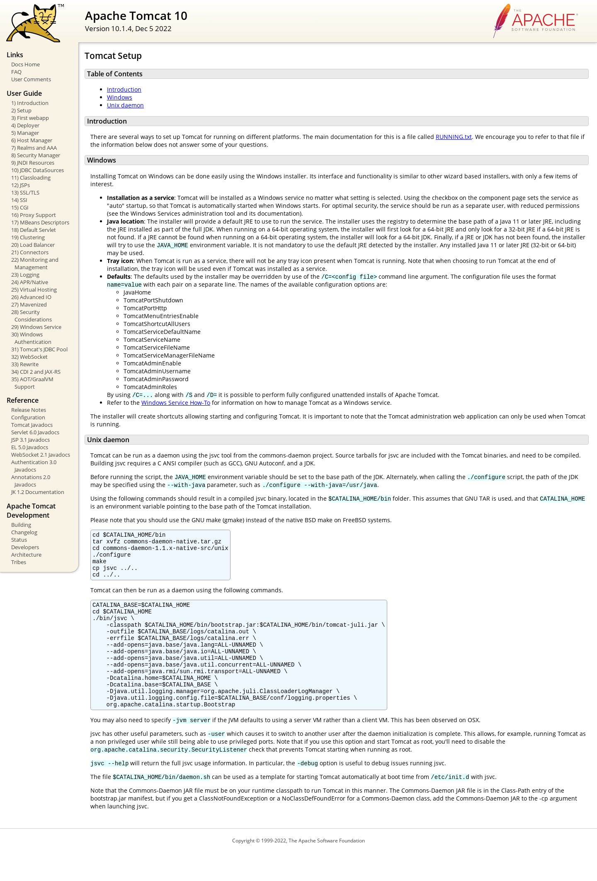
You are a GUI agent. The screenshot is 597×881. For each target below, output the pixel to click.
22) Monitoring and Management (34, 263)
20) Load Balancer (33, 244)
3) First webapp (30, 118)
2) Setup (21, 110)
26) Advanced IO (31, 297)
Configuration (28, 417)
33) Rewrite (25, 364)
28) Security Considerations (31, 315)
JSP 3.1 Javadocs (30, 439)
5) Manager (25, 132)
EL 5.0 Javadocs (29, 447)
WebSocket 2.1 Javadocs (40, 454)
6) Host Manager (31, 140)
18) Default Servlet (33, 230)
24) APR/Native (29, 282)
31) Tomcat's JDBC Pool (39, 349)
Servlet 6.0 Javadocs (35, 432)
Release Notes (28, 410)
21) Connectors (30, 252)
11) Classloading (31, 177)
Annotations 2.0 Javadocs (30, 480)
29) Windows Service (36, 327)
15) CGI (20, 207)
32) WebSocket (29, 356)
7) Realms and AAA (34, 147)
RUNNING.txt (454, 137)
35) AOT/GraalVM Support (32, 382)
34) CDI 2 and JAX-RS (36, 371)
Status (19, 539)
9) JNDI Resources (32, 162)
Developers (25, 547)
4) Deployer (25, 125)
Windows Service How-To (175, 402)
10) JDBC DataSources (37, 170)
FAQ (16, 71)
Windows (119, 97)
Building (21, 524)
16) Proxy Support (33, 215)
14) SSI (19, 200)
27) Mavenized (29, 304)
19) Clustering (28, 237)
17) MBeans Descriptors (40, 222)
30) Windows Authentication (31, 338)
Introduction (124, 89)
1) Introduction (30, 103)
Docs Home (25, 64)
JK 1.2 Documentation (37, 492)
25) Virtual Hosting (34, 289)
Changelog (24, 532)
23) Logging (25, 274)
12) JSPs (20, 185)
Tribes (18, 562)
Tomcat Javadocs (32, 424)
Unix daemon (125, 105)
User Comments (31, 79)
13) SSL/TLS (25, 192)
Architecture (26, 554)
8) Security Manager (35, 155)
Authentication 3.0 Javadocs (33, 465)
